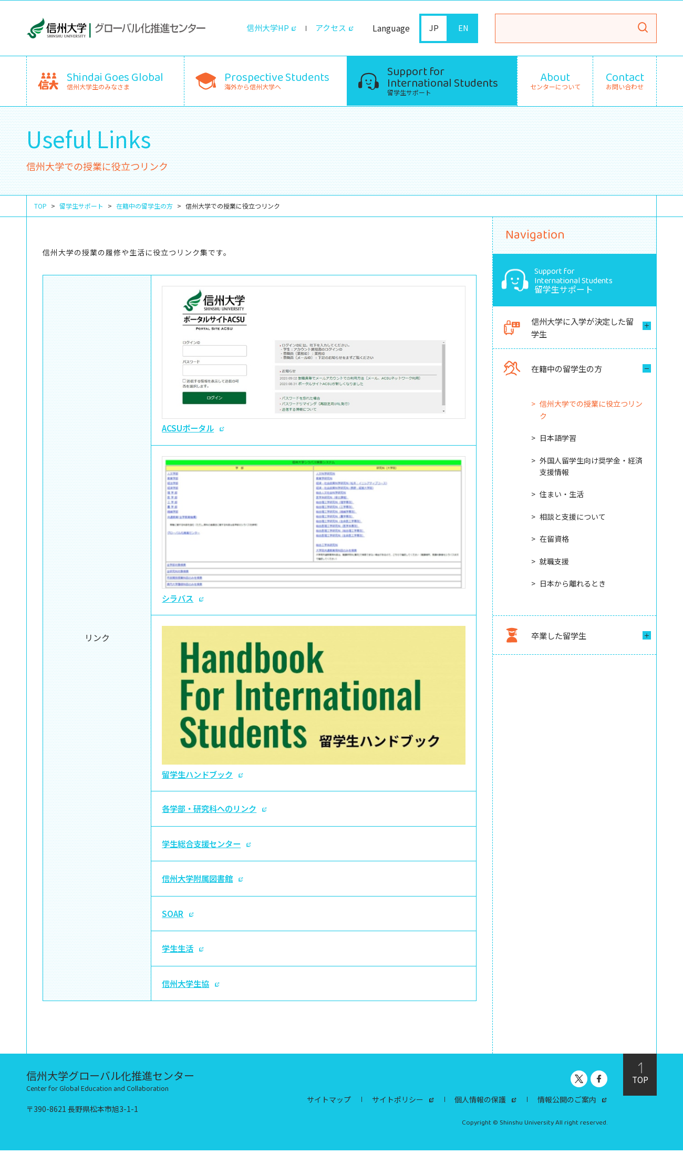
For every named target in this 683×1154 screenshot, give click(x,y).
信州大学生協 (187, 987)
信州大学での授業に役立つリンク (591, 411)
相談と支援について (573, 518)
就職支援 (554, 563)
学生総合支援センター (204, 846)
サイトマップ (329, 1103)
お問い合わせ (625, 81)
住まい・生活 (562, 496)
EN (463, 28)
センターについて (555, 81)
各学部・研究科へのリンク (212, 812)
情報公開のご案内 (567, 1103)
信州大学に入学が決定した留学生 (566, 328)
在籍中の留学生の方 (144, 205)
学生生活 (178, 951)
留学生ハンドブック (313, 705)
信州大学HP (264, 28)
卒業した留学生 (545, 637)
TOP (40, 205)
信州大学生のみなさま (115, 79)
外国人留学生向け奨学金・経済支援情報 (591, 468)
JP (434, 28)
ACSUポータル (313, 359)
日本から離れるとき (573, 585)
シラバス (313, 531)
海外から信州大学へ (276, 79)
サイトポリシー (397, 1103)
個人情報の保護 (480, 1103)
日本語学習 (558, 440)
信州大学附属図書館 (199, 881)
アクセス (329, 28)
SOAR (173, 916)
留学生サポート (442, 80)
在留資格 (554, 540)
